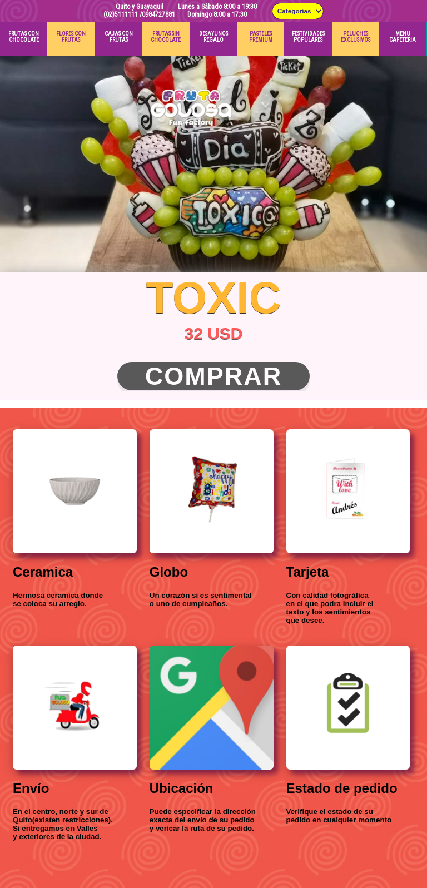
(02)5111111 (120, 14)
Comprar (213, 376)
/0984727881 (157, 14)
